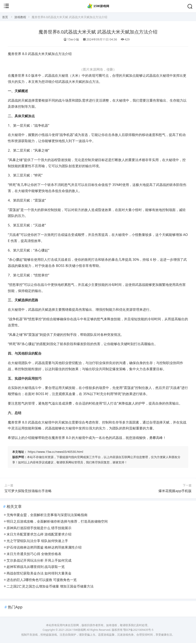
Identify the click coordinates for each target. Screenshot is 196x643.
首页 (5, 17)
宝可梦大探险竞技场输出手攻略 (28, 490)
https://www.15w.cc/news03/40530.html (55, 452)
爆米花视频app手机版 (175, 490)
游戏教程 (20, 17)
